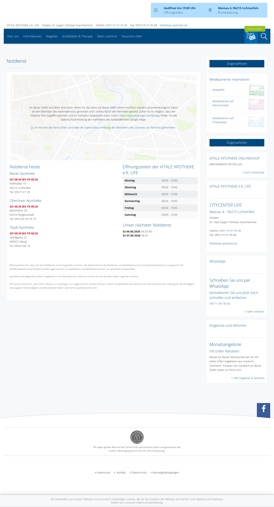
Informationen (32, 36)
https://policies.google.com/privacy (139, 115)
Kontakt (121, 472)
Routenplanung (228, 12)
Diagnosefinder (237, 63)
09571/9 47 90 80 (116, 25)
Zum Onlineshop (254, 172)
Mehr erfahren (255, 311)
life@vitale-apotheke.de (173, 25)
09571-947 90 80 (219, 303)
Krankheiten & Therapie (77, 36)
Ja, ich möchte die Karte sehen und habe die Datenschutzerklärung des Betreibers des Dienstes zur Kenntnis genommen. (103, 127)
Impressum (103, 472)
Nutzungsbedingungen (165, 472)
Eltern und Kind (107, 36)
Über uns (13, 36)
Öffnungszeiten (173, 12)
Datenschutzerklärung (149, 502)
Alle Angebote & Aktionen (248, 378)
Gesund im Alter (132, 36)
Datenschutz (139, 472)
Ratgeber (52, 36)
